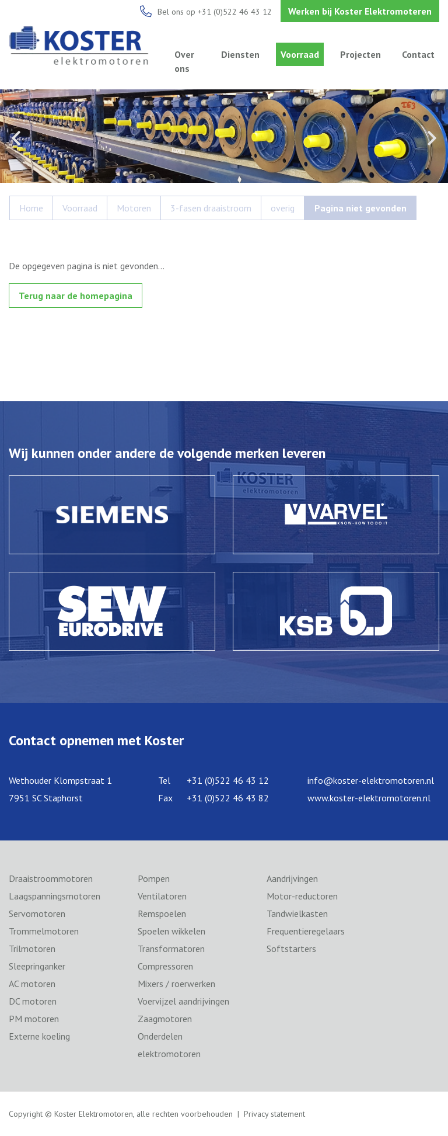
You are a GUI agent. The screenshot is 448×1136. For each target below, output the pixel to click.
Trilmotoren (32, 948)
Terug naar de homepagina (75, 295)
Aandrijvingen (292, 878)
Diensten (240, 54)
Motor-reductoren (302, 896)
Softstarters (291, 948)
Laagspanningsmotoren (54, 896)
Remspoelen (162, 913)
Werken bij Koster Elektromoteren (360, 11)
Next (432, 137)
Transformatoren (171, 948)
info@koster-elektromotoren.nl (370, 780)
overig (283, 208)
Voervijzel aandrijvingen (183, 1001)
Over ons (184, 61)
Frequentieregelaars (306, 931)
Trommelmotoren (44, 931)
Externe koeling (39, 1036)
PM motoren (34, 1018)
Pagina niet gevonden (360, 208)
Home (31, 208)
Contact (418, 54)
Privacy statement (274, 1114)
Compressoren (165, 966)
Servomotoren (37, 913)
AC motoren (32, 983)
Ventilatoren (162, 896)
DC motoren (33, 1001)
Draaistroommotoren (51, 878)
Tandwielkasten (297, 913)
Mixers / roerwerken (176, 983)
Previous (16, 137)
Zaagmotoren (165, 1018)
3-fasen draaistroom (210, 208)
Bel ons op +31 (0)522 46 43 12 (215, 11)
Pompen (154, 878)
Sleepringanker (37, 966)
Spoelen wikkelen (171, 931)
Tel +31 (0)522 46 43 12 (213, 780)
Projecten (360, 54)
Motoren (134, 208)
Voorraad (300, 54)
